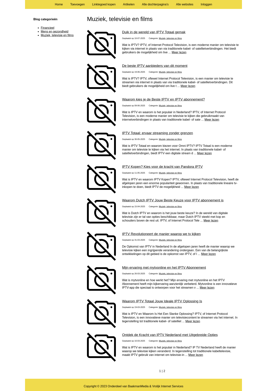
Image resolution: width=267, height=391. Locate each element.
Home (59, 4)
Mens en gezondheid (54, 31)
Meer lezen (179, 52)
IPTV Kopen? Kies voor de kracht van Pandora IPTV (162, 167)
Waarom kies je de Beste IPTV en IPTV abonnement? (163, 99)
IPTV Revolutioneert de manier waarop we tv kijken (161, 234)
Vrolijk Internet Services (167, 386)
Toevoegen (77, 4)
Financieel (47, 27)
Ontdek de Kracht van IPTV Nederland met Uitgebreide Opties (170, 335)
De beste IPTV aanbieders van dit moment (154, 66)
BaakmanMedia (138, 386)
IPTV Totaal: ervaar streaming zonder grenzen (157, 133)
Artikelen (128, 4)
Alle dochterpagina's (155, 4)
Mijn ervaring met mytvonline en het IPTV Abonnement (164, 267)
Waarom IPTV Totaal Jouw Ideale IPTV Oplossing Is (162, 301)
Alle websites (184, 4)
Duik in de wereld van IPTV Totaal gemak (153, 32)
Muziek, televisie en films (170, 38)
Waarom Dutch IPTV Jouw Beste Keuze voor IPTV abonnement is (172, 200)
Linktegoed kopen (104, 4)
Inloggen (206, 4)
